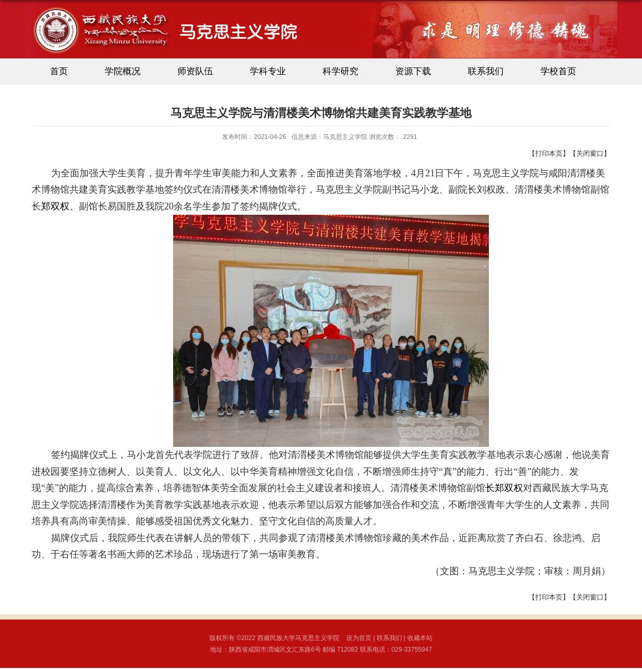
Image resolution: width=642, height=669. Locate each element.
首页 (59, 71)
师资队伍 (195, 71)
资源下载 (413, 71)
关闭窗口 (590, 153)
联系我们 (486, 71)
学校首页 (558, 71)
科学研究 (340, 71)
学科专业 (268, 71)
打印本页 (549, 153)
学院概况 (123, 71)
